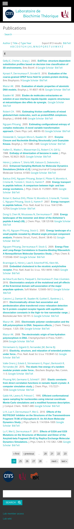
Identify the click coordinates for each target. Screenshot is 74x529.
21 (52, 453)
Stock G (30, 182)
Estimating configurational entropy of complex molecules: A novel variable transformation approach (36, 128)
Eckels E (22, 363)
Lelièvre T (17, 162)
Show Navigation (4, 4)
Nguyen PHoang (12, 124)
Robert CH (8, 111)
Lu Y (5, 431)
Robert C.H (47, 149)
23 (65, 453)
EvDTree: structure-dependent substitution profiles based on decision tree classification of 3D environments (36, 64)
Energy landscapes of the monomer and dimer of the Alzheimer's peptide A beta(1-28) (35, 218)
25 (20, 461)
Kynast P (7, 73)
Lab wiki (7, 518)
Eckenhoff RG (41, 262)
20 (45, 453)
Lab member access (13, 513)
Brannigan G (9, 262)
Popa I (46, 363)
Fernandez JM (37, 347)
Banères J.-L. (57, 298)
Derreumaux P (21, 73)
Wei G (35, 411)
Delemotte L (53, 162)
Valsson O (40, 162)
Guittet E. (44, 298)
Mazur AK (8, 86)
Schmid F (34, 379)
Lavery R (18, 395)
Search (8, 34)
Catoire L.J (8, 298)
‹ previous (28, 453)
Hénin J (7, 162)
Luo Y (11, 411)
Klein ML (54, 262)
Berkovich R (57, 363)
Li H (5, 411)
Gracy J (25, 60)
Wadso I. (18, 149)
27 (33, 461)
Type (23, 43)
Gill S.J (57, 149)
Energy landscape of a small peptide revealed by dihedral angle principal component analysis (37, 234)
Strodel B (35, 73)
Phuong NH (9, 379)
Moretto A (61, 178)
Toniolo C (19, 182)
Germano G (23, 379)
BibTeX (67, 43)
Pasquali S (30, 279)
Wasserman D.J (32, 149)
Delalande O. (9, 137)
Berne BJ (50, 347)
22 (58, 453)
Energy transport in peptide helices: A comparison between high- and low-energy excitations (37, 185)
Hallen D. (7, 149)
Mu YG (6, 230)
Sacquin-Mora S (25, 137)
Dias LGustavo (61, 279)
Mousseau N (28, 214)
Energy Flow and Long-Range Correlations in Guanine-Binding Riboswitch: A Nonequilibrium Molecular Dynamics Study (36, 250)
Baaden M (8, 95)
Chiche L (16, 60)
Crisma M (8, 182)
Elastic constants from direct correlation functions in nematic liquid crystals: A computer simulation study (36, 383)
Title (14, 43)
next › (55, 461)
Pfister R (50, 178)
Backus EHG (9, 178)
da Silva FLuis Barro (13, 279)
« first (16, 453)
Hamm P (39, 182)
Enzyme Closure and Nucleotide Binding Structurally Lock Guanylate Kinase (36, 140)
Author (6, 43)
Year (28, 43)
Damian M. (20, 298)
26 (27, 461)
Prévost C (29, 395)
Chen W (16, 214)
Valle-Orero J (10, 363)
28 (40, 461)
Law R (29, 262)
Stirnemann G (10, 347)
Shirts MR (28, 162)
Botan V (40, 178)
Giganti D (24, 347)
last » (64, 461)
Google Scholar (46, 67)
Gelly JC (7, 60)
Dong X (7, 214)
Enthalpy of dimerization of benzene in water (34, 153)
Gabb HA (7, 395)
